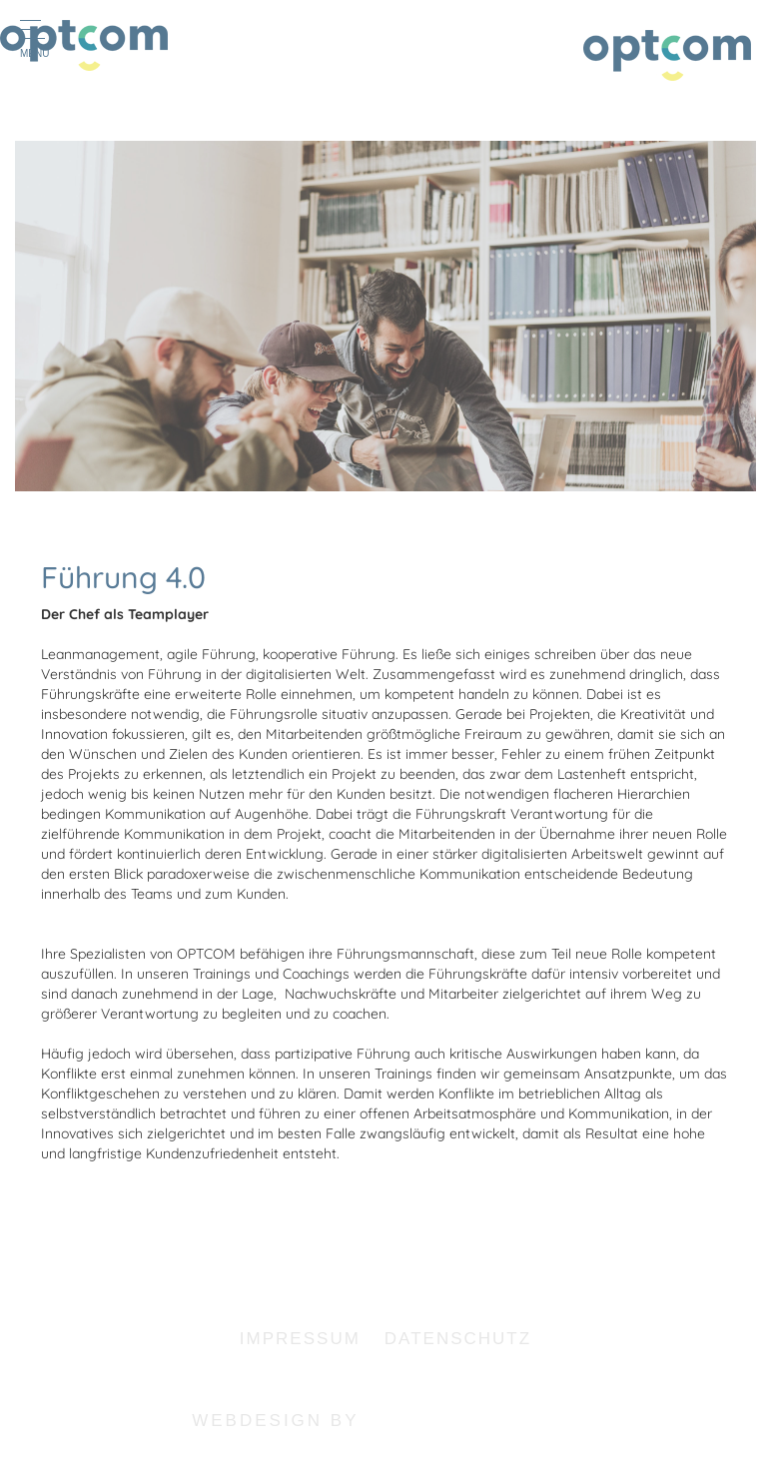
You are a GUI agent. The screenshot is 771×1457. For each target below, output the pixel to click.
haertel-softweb (473, 1420)
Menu (36, 39)
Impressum (300, 1338)
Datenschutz (458, 1338)
